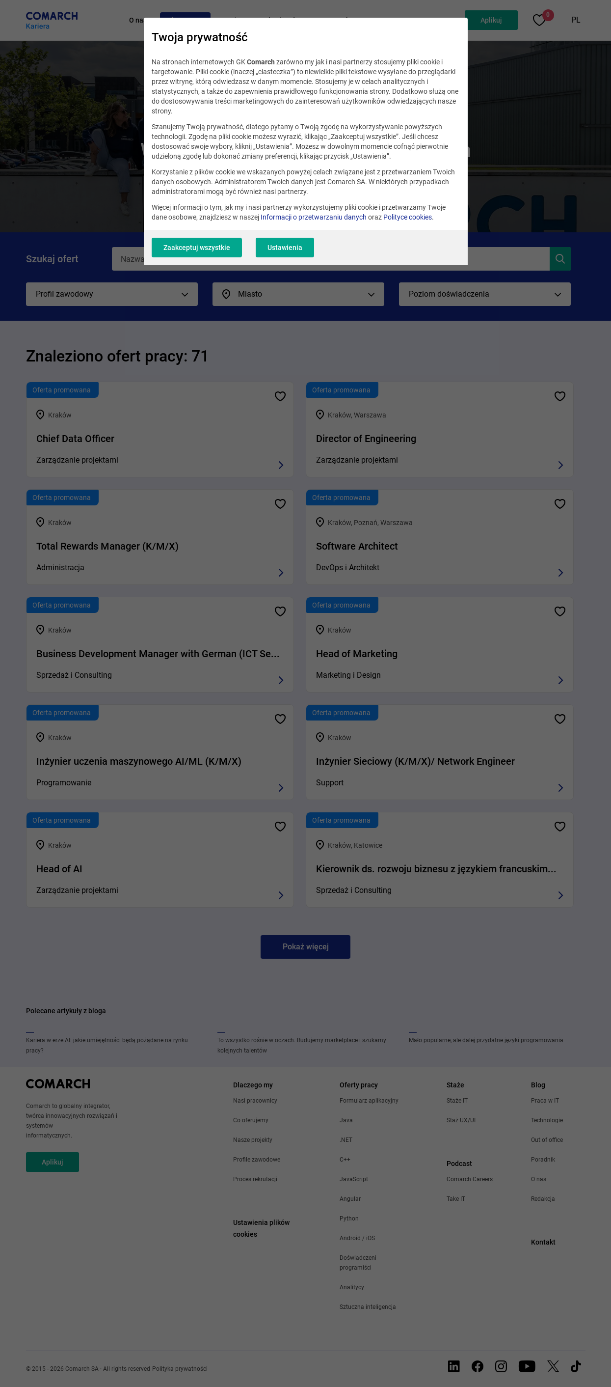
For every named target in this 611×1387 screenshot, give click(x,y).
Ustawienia (284, 247)
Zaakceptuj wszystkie (196, 247)
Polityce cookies (407, 217)
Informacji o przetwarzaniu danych (314, 217)
